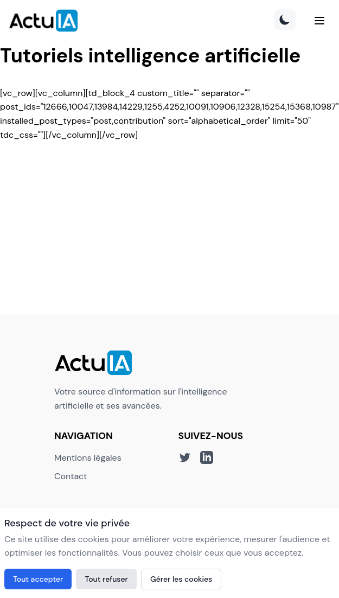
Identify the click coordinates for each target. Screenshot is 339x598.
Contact (70, 476)
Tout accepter (38, 579)
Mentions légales (87, 457)
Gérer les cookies (181, 579)
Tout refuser (106, 579)
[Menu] (319, 20)
